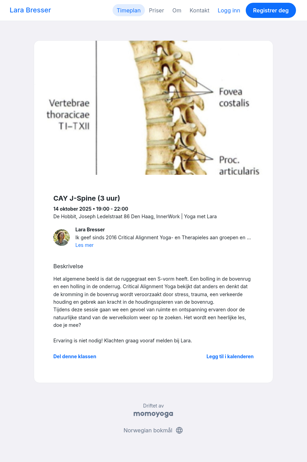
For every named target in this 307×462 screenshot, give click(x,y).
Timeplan (129, 10)
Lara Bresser (30, 10)
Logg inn (229, 10)
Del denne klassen (74, 356)
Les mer (84, 245)
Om (176, 10)
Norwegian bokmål (153, 430)
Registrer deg (271, 10)
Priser (156, 10)
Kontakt (199, 10)
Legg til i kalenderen (230, 356)
